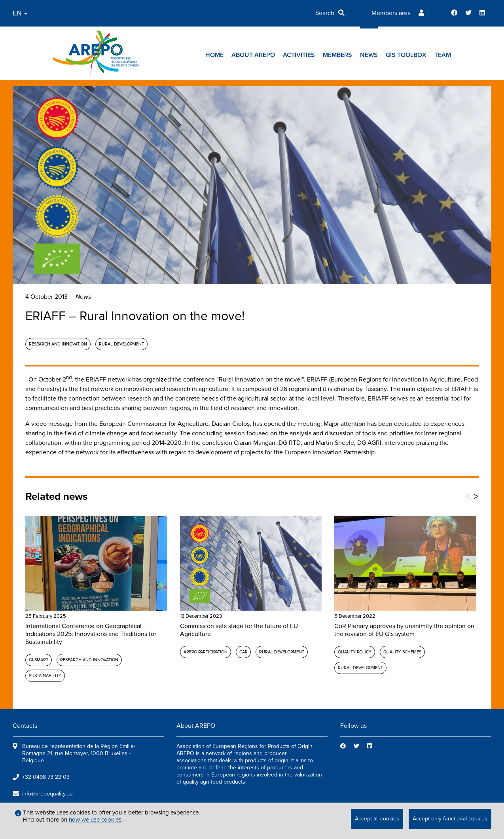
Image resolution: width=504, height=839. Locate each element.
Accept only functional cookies (450, 818)
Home (214, 55)
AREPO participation (205, 652)
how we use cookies (95, 819)
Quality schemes (402, 652)
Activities (299, 55)
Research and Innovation (58, 344)
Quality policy (354, 652)
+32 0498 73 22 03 (46, 777)
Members (337, 55)
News (369, 55)
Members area (391, 13)
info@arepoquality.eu (47, 793)
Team (442, 55)
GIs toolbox (406, 55)
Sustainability (45, 675)
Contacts (25, 726)
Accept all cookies (377, 818)
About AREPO (253, 55)
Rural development (121, 344)
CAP (243, 652)
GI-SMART (38, 659)
